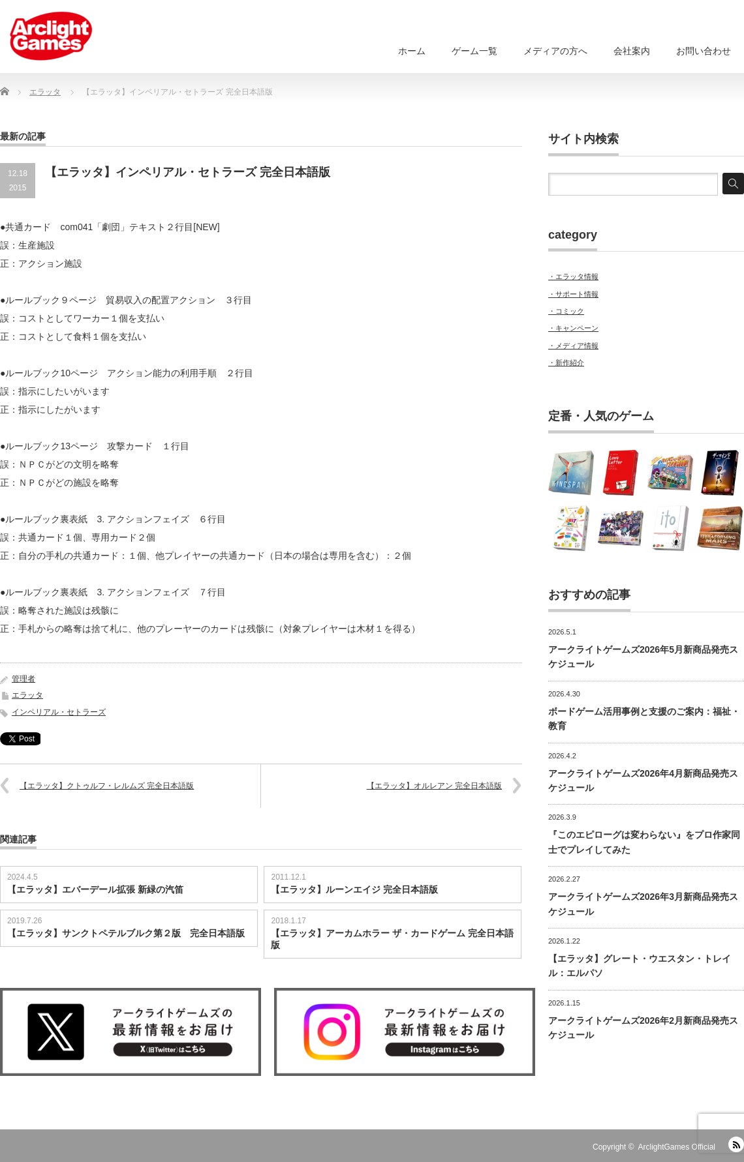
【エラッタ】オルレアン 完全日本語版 (434, 785)
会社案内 (631, 51)
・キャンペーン (573, 328)
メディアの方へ (555, 51)
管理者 (23, 678)
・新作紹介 (566, 362)
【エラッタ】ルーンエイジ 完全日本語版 (354, 889)
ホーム (412, 51)
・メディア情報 (573, 346)
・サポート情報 (573, 294)
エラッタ (27, 695)
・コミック (566, 311)
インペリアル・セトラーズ (59, 712)
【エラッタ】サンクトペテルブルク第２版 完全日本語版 (126, 933)
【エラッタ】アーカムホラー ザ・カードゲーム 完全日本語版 (392, 939)
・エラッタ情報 (573, 276)
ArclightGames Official (676, 1147)
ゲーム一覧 (474, 51)
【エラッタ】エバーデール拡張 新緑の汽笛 (95, 889)
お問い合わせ (703, 51)
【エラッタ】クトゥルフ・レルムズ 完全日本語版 (107, 785)
